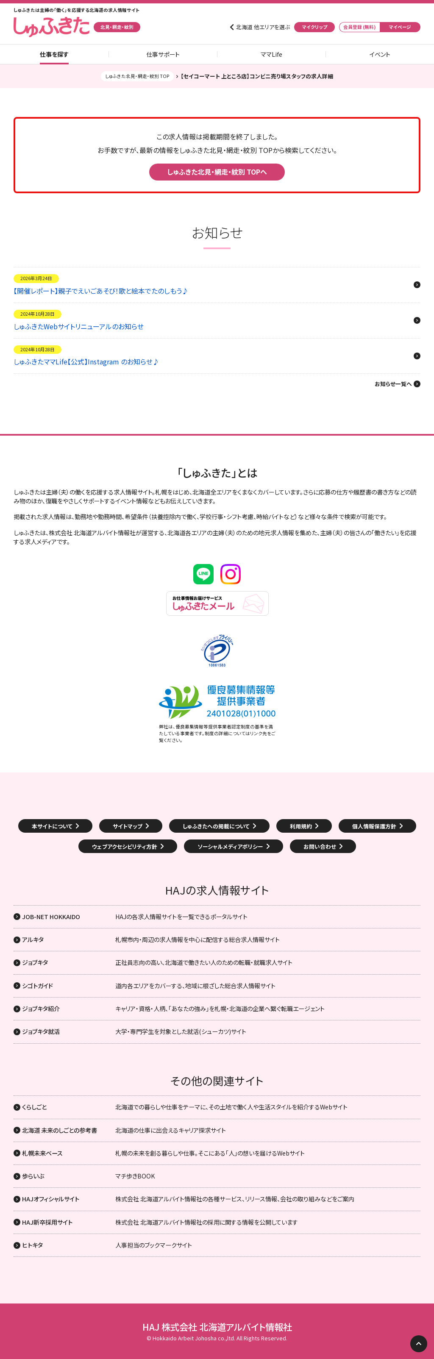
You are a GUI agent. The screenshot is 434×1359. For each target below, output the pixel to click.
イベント (380, 54)
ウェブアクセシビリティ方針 (124, 846)
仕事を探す (54, 54)
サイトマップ (127, 826)
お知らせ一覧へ (393, 384)
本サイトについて (52, 826)
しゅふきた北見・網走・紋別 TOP (137, 76)
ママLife (271, 54)
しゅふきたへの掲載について (216, 826)
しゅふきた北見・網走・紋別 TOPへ (217, 172)
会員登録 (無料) (359, 27)
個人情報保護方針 (374, 826)
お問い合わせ (319, 846)
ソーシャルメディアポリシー (230, 846)
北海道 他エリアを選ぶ (263, 27)
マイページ (400, 27)
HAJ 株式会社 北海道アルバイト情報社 (217, 1326)
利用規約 (301, 826)
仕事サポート (163, 54)
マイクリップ (314, 27)
